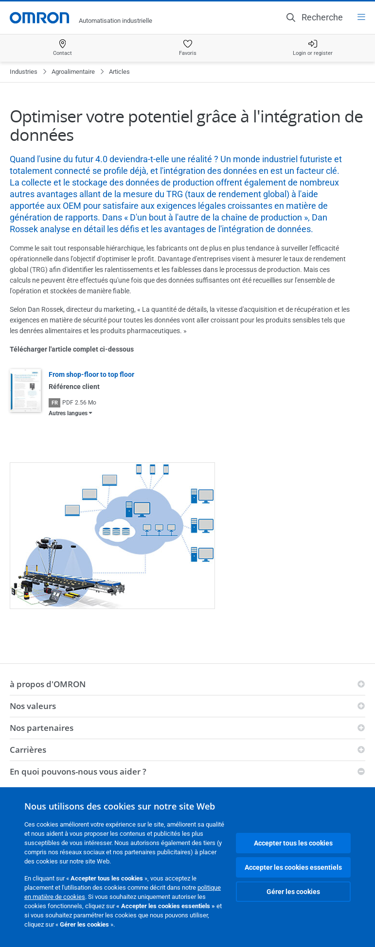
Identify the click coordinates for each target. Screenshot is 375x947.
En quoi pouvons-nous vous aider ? (78, 771)
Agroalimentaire (73, 71)
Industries (23, 71)
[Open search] (315, 17)
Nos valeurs (33, 705)
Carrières (28, 749)
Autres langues (68, 413)
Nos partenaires (41, 727)
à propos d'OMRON (48, 684)
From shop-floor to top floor (91, 374)
